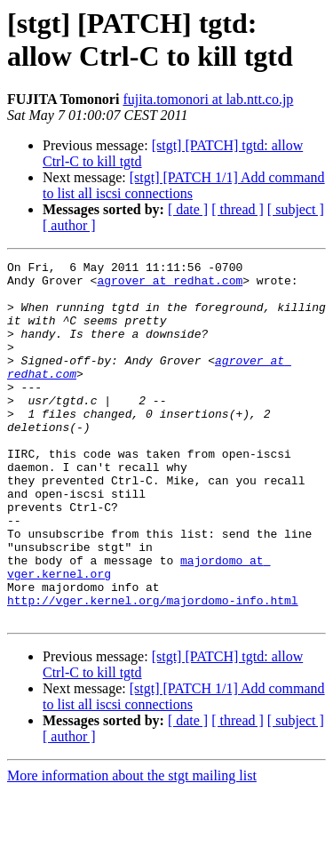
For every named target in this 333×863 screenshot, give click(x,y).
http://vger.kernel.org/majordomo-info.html (152, 669)
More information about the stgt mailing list (132, 847)
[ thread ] (237, 209)
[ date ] (188, 209)
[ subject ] (295, 209)
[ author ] (69, 225)
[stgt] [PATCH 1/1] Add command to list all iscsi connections (184, 185)
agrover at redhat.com (169, 285)
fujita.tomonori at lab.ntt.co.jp (208, 99)
